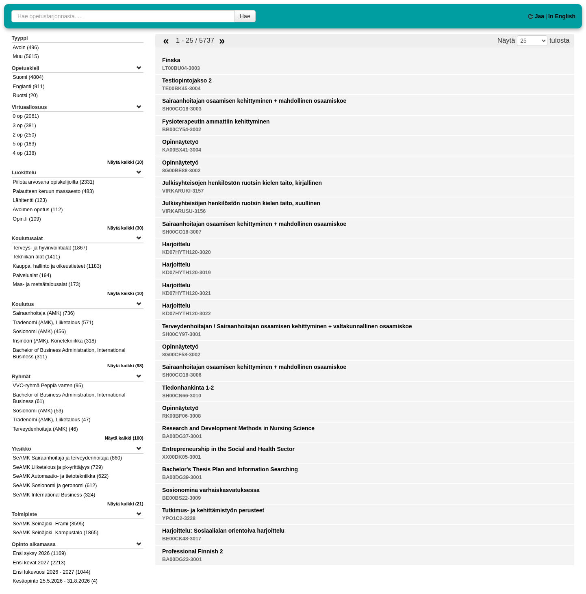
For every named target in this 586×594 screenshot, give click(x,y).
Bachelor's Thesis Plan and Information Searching (230, 469)
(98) (125, 365)
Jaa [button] (536, 16)
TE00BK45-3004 (181, 88)
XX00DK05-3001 (181, 457)
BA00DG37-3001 (182, 436)
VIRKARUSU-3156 (184, 211)
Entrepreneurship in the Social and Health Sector (228, 449)
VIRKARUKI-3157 (183, 191)
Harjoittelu (176, 244)
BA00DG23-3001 (182, 559)
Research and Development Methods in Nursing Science (238, 428)
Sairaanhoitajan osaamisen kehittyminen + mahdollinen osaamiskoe (254, 101)
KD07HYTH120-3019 (186, 272)
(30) (125, 227)
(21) (125, 503)
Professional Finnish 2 (192, 551)
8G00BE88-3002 (181, 170)
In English (561, 16)
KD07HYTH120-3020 (186, 252)
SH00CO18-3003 (182, 109)
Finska (171, 60)
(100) (124, 438)
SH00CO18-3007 (182, 232)
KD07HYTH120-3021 (186, 293)
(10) (125, 162)
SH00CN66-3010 (181, 396)
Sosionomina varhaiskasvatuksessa (211, 490)
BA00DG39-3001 (182, 477)
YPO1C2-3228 (178, 518)
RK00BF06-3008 (181, 416)
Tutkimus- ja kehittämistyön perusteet (213, 510)
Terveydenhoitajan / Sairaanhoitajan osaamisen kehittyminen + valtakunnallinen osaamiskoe (287, 326)
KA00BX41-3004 (181, 150)
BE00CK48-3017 (181, 539)
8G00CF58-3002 (181, 355)
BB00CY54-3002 (181, 129)
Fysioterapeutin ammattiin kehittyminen (216, 121)
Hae (245, 16)
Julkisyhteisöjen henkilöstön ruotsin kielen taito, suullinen (241, 203)
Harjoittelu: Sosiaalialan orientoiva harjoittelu (223, 530)
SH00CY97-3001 (181, 334)
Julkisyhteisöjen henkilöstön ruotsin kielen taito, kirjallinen (242, 183)
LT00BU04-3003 (181, 68)
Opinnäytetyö (180, 142)
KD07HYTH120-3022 (186, 314)
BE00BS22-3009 (181, 498)
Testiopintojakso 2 (187, 80)
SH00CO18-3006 (182, 375)
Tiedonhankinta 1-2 (188, 387)
